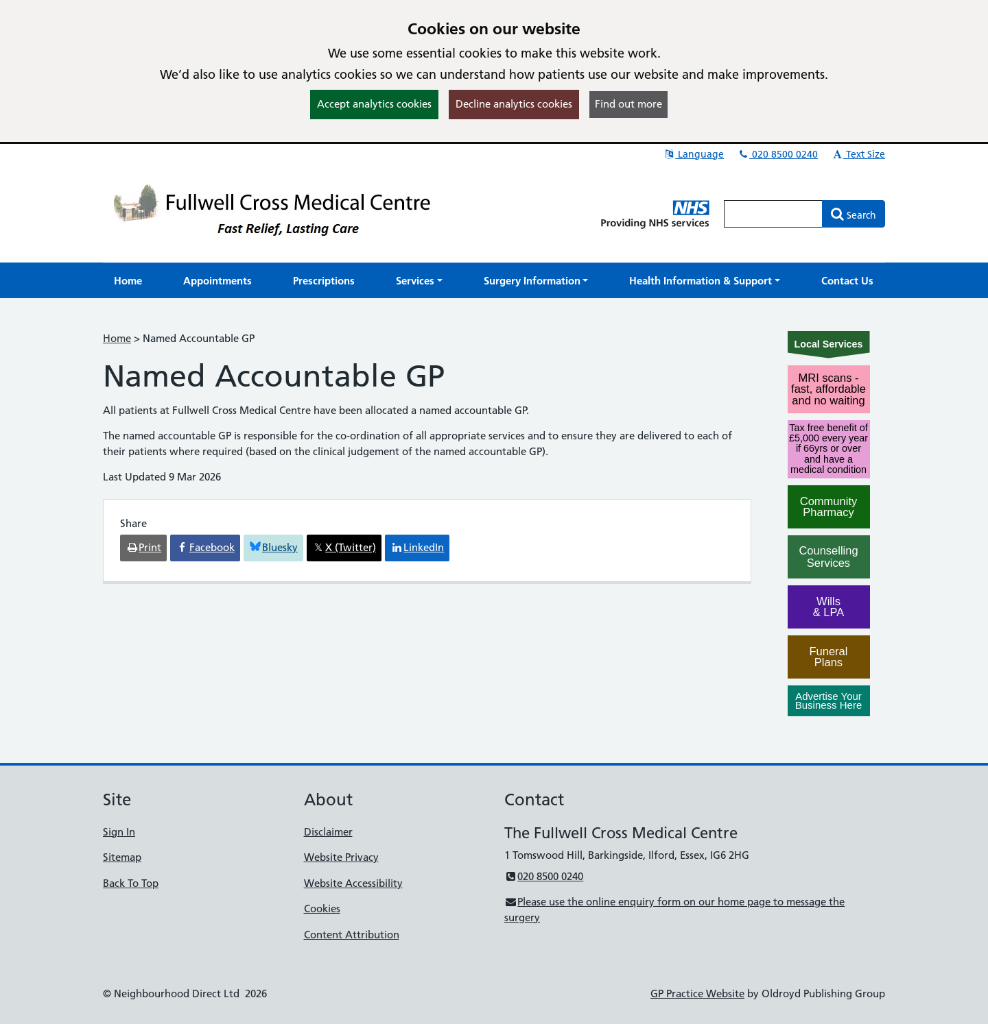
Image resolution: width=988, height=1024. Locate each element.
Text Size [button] (858, 154)
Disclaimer (328, 831)
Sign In (119, 831)
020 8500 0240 (777, 154)
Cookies (322, 908)
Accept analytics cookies (374, 103)
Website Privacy (341, 857)
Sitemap (122, 857)
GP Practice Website (697, 993)
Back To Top (130, 883)
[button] (419, 280)
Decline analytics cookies (514, 103)
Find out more (628, 103)
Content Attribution (351, 934)
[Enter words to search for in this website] (773, 214)
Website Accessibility (353, 883)
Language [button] (693, 154)
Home (117, 338)
